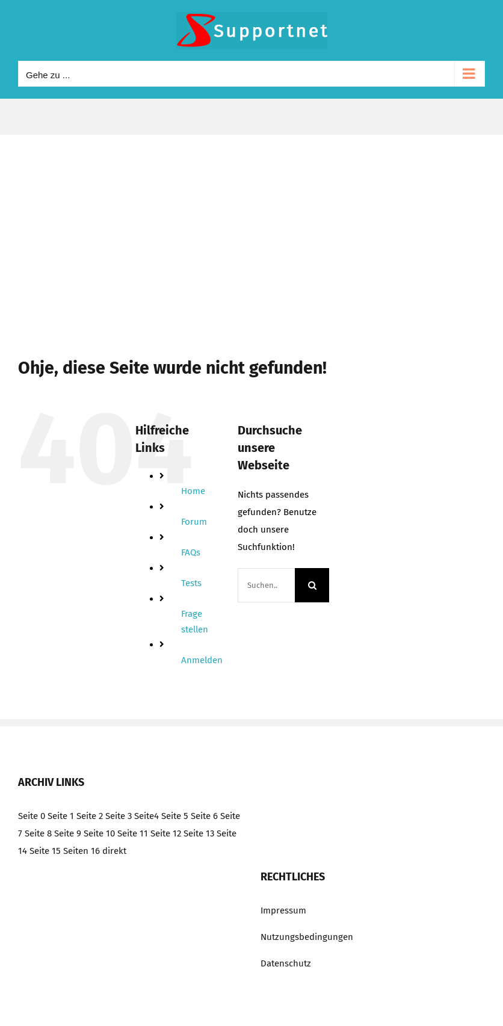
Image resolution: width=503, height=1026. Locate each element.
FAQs (190, 552)
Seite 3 (118, 816)
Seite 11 (132, 833)
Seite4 (146, 816)
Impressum (283, 910)
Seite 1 (61, 816)
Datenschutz (286, 963)
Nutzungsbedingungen (307, 937)
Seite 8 (38, 833)
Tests (191, 583)
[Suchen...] (266, 585)
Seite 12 (165, 833)
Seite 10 (99, 833)
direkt (114, 850)
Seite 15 (45, 850)
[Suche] (312, 585)
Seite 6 (204, 816)
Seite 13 (199, 833)
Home (193, 491)
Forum (194, 521)
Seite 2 (89, 816)
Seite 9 (67, 833)
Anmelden (202, 660)
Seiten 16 (81, 850)
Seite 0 (31, 816)
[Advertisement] (251, 225)
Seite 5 (174, 816)
